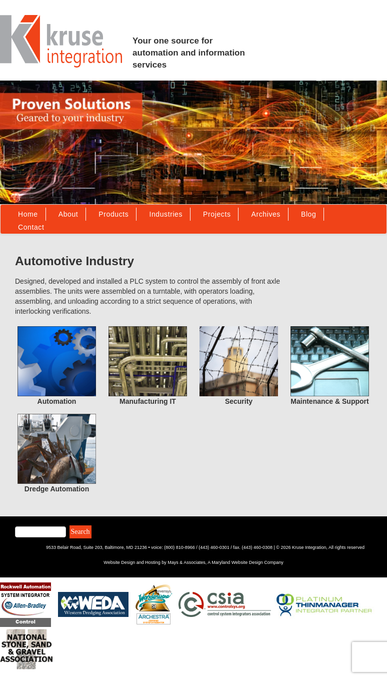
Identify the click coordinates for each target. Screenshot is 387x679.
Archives (265, 214)
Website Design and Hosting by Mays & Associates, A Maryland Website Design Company (193, 562)
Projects (216, 214)
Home (28, 214)
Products (113, 214)
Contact (31, 227)
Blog (308, 214)
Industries (165, 214)
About (68, 214)
